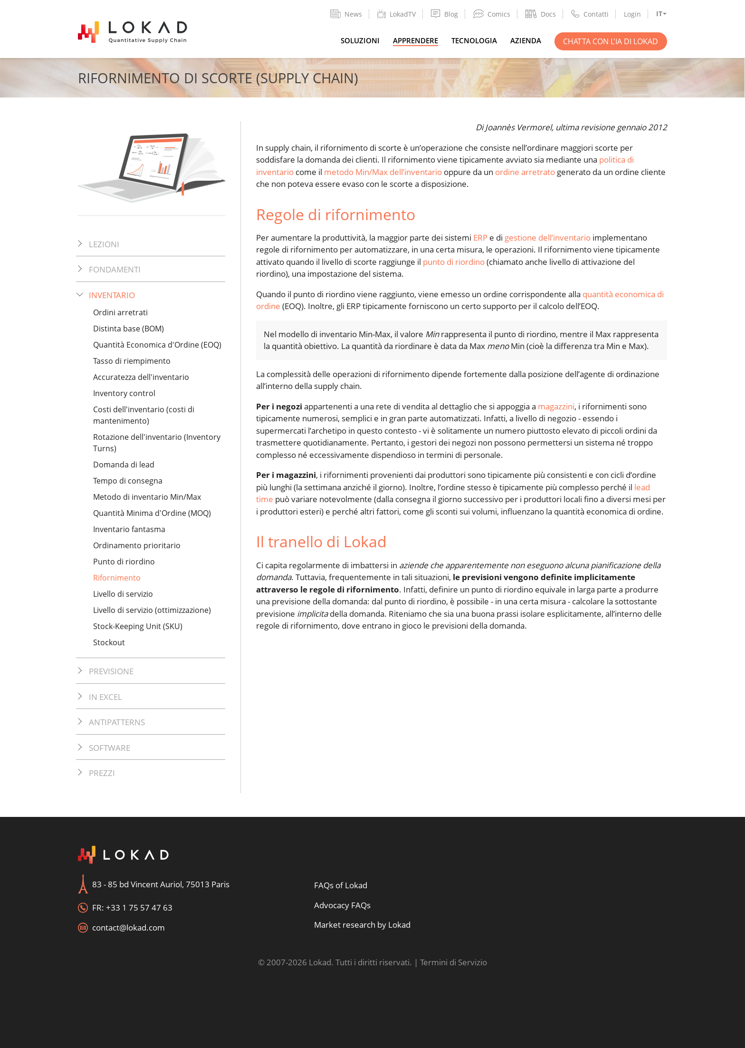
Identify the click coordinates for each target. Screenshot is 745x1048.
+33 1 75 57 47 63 (139, 907)
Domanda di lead (123, 464)
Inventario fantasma (129, 529)
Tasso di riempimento (132, 361)
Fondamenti (115, 269)
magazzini (556, 406)
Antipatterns (117, 722)
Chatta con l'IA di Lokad (610, 41)
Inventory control (124, 393)
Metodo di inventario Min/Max (147, 497)
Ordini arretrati (120, 312)
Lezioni (104, 244)
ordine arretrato (525, 171)
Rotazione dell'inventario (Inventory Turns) (156, 443)
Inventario (112, 295)
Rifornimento (117, 578)
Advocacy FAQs (342, 905)
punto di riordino (454, 261)
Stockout (109, 642)
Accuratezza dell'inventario (141, 377)
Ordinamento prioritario (137, 545)
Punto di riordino (124, 561)
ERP (480, 237)
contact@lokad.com (128, 927)
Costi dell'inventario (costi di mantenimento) (143, 415)
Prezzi (102, 772)
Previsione (111, 671)
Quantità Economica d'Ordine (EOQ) (157, 345)
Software (109, 747)
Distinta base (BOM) (128, 328)
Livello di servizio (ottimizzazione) (152, 610)
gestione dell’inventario (548, 237)
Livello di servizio (123, 594)
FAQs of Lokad (340, 885)
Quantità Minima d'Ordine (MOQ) (152, 513)
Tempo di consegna (127, 480)
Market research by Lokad (362, 924)
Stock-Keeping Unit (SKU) (137, 626)
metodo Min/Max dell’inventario (383, 171)
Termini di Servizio (453, 962)
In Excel (105, 696)
